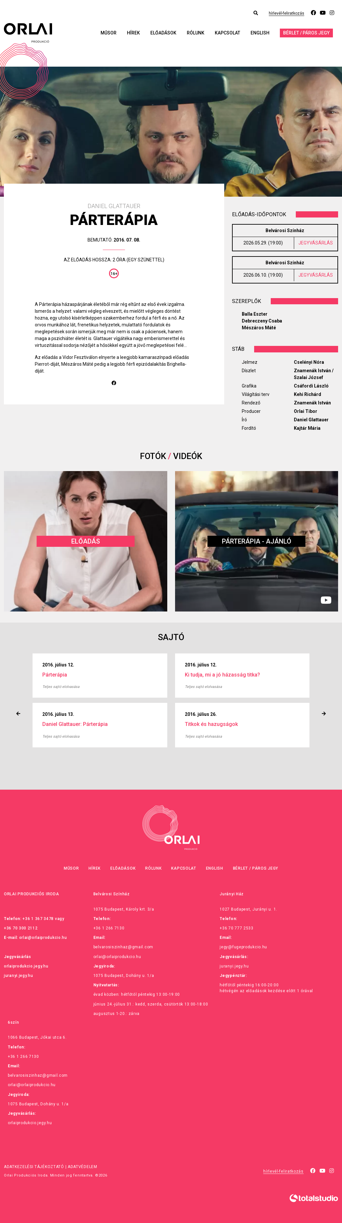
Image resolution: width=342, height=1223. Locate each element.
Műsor (108, 32)
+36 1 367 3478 (38, 918)
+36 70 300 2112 (21, 928)
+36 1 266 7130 (109, 928)
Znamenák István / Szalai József (314, 374)
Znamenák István (312, 402)
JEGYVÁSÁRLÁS (315, 242)
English (260, 32)
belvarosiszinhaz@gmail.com (123, 947)
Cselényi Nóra (309, 362)
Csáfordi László (311, 385)
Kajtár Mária (307, 428)
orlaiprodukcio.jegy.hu (26, 966)
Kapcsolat (227, 32)
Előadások (163, 32)
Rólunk (195, 32)
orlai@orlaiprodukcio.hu (43, 937)
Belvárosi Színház (285, 230)
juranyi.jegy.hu (18, 975)
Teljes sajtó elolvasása (60, 687)
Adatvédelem (82, 1166)
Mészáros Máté (259, 327)
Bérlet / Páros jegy (306, 32)
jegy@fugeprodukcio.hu (243, 947)
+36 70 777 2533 (236, 928)
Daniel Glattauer (311, 419)
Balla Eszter (254, 314)
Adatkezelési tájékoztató (34, 1166)
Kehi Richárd (307, 394)
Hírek (133, 32)
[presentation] (18, 713)
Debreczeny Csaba (262, 320)
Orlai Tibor (305, 411)
